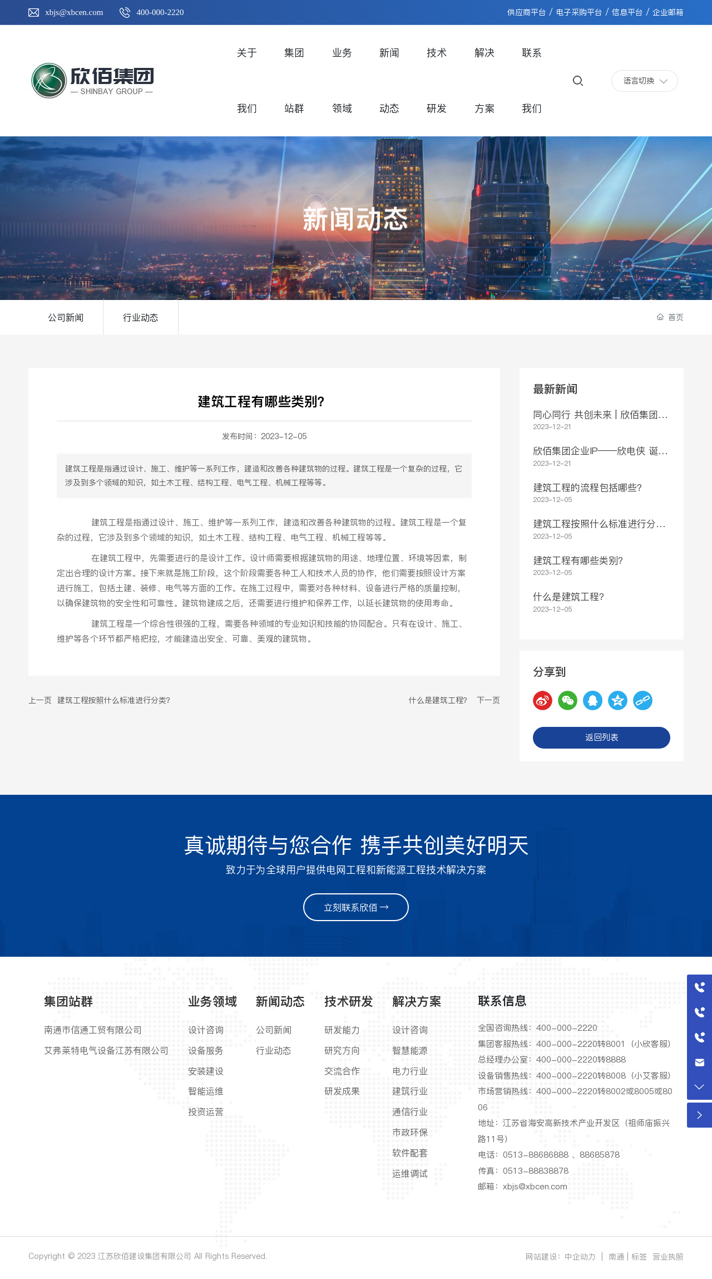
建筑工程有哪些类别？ (580, 560)
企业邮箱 (668, 12)
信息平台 (627, 12)
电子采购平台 (579, 12)
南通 (616, 1256)
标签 (639, 1256)
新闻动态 (356, 233)
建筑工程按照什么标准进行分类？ (115, 700)
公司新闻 (65, 317)
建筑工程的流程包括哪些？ (589, 487)
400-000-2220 (160, 12)
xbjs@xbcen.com (74, 12)
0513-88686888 (535, 1154)
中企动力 (580, 1256)
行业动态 (141, 317)
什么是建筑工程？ (440, 700)
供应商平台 (526, 12)
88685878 (600, 1154)
